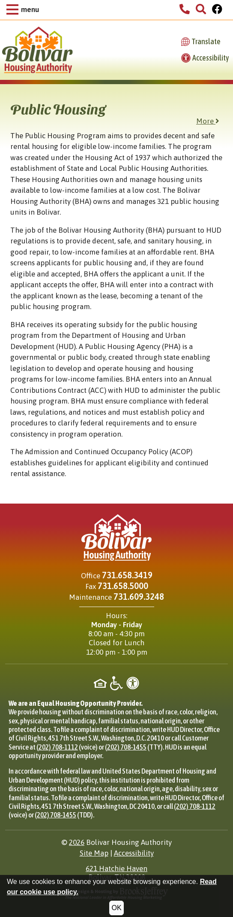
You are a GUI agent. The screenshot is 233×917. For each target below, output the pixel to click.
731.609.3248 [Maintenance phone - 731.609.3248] (139, 596)
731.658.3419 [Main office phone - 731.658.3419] (127, 575)
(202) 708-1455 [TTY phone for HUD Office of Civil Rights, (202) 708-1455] (125, 747)
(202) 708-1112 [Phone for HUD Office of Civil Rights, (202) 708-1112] (57, 747)
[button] (22, 10)
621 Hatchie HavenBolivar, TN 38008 (116, 872)
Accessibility (134, 853)
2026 (76, 842)
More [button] (207, 121)
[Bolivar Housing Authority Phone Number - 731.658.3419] (184, 10)
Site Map (94, 853)
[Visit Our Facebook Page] (217, 10)
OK (116, 907)
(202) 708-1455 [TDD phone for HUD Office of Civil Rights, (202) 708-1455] (55, 815)
